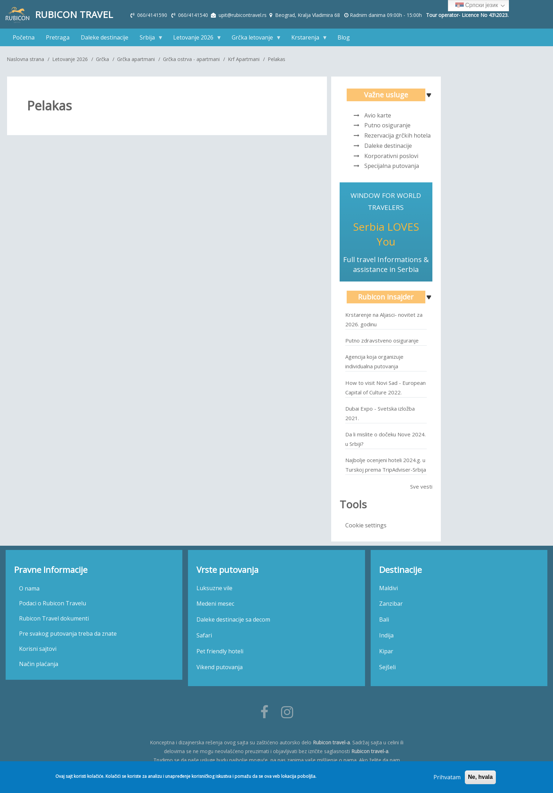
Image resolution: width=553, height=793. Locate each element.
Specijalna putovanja (391, 166)
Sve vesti (421, 486)
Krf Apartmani (244, 59)
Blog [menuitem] (344, 37)
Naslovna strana (25, 59)
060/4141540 (193, 15)
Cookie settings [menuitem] (366, 525)
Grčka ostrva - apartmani (191, 59)
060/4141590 (153, 15)
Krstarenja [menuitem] (307, 39)
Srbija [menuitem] (148, 39)
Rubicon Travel (74, 14)
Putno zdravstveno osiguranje (382, 340)
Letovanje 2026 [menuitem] (195, 39)
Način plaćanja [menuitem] (38, 664)
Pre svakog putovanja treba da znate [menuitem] (68, 633)
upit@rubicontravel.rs (243, 15)
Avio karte (377, 115)
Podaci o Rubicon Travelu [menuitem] (52, 603)
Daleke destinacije (388, 146)
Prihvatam (447, 777)
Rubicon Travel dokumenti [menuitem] (54, 618)
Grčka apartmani (136, 59)
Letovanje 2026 (70, 59)
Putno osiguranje (387, 125)
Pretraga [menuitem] (57, 37)
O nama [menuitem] (29, 588)
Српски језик (476, 5)
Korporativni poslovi (391, 156)
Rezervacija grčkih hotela (397, 135)
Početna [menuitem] (24, 37)
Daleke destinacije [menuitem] (104, 37)
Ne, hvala (480, 777)
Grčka (102, 59)
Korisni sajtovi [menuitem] (37, 649)
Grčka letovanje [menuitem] (253, 39)
